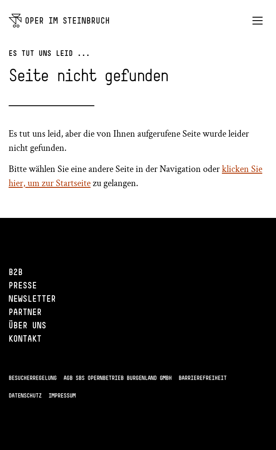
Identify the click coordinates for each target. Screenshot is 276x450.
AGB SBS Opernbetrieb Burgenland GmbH (118, 377)
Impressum (62, 395)
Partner (25, 312)
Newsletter (32, 298)
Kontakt (25, 338)
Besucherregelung (33, 377)
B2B (16, 272)
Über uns (27, 325)
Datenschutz (25, 395)
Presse (23, 285)
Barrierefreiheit (203, 377)
